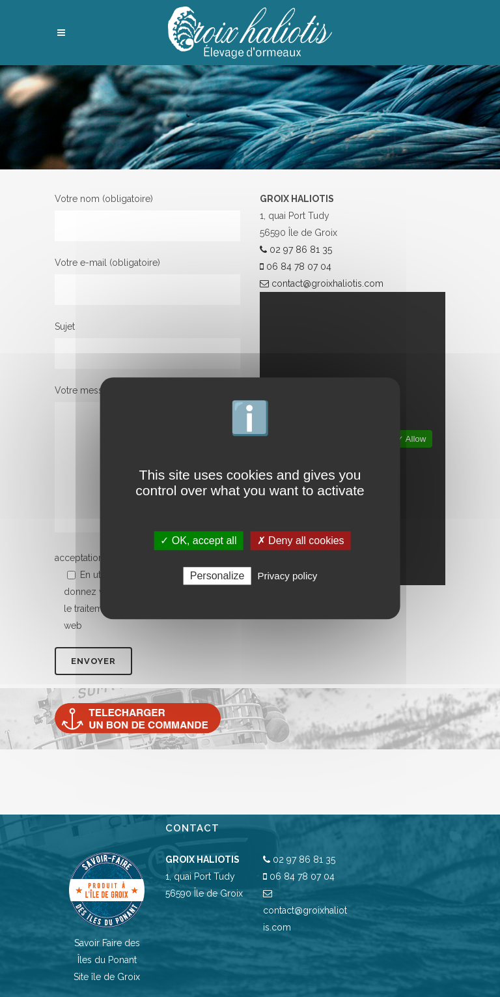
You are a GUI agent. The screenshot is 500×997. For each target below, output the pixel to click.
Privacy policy (288, 576)
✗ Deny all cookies (300, 540)
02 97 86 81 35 (296, 249)
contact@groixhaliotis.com (321, 283)
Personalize (217, 576)
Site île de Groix (107, 977)
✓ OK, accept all (198, 540)
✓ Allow (411, 439)
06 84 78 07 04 (295, 266)
